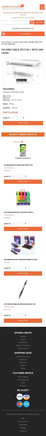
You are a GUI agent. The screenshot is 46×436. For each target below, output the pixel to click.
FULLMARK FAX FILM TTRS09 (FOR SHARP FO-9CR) (20, 259)
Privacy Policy (23, 342)
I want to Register (23, 377)
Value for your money (23, 356)
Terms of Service (23, 348)
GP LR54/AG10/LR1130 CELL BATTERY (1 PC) (18, 165)
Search (31, 22)
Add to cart (23, 123)
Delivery (23, 368)
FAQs (23, 418)
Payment (23, 365)
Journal (23, 339)
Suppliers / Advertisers (23, 345)
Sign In (22, 28)
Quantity (6, 118)
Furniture (16, 42)
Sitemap (23, 428)
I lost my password (23, 380)
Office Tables (24, 42)
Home (3, 42)
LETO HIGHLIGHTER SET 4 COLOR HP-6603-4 (18, 212)
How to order (23, 362)
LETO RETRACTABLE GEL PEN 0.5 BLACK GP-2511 (20, 304)
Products (9, 42)
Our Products (23, 359)
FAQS (23, 383)
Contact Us (23, 386)
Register (30, 28)
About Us (23, 336)
